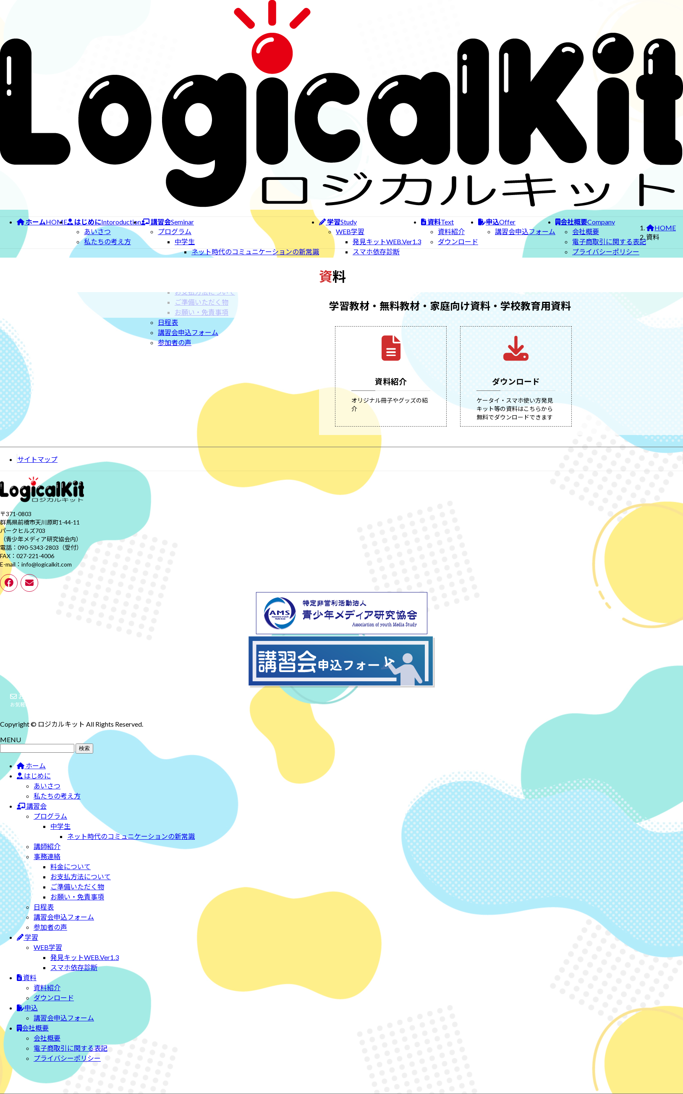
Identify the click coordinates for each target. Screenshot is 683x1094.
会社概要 (585, 231)
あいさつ (97, 231)
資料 (27, 986)
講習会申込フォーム (188, 332)
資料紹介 (451, 231)
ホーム (31, 774)
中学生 (185, 241)
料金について (70, 875)
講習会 (32, 814)
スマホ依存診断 (376, 252)
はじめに (34, 784)
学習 (27, 945)
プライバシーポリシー (605, 252)
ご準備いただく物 (77, 895)
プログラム (174, 231)
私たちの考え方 (107, 241)
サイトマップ (37, 468)
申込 (27, 1016)
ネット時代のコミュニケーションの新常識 (255, 252)
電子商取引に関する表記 (609, 241)
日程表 (168, 322)
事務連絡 (47, 865)
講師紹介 (47, 855)
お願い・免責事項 (77, 905)
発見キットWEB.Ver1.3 (387, 241)
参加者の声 (174, 342)
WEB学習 (350, 231)
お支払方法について (80, 885)
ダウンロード (458, 241)
